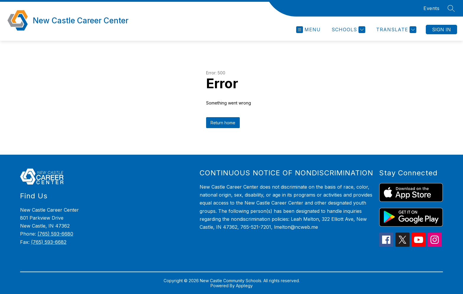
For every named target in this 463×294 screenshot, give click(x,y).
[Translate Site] (395, 29)
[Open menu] (308, 29)
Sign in (441, 29)
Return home (223, 122)
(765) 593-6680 (55, 234)
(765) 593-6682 (48, 242)
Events (431, 8)
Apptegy (244, 285)
